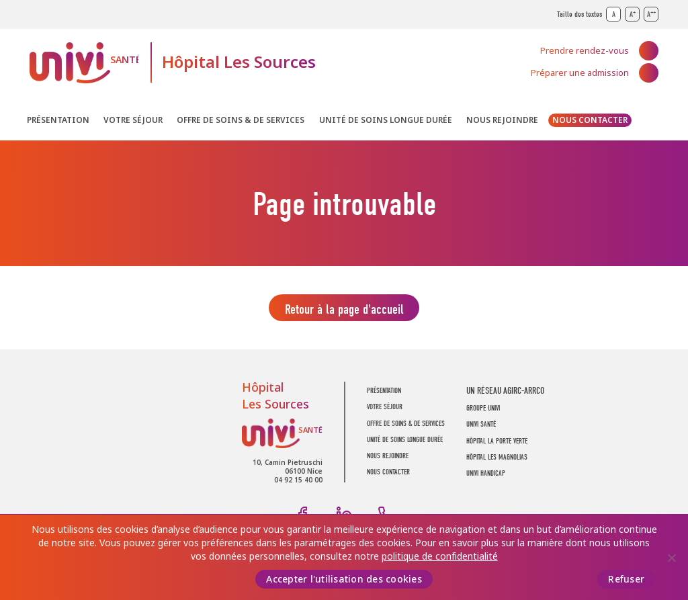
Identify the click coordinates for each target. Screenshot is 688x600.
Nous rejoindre (502, 120)
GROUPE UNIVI (483, 411)
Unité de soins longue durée (385, 120)
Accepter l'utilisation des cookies (344, 579)
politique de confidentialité (440, 556)
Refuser (626, 579)
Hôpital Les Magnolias (496, 460)
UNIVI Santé (84, 62)
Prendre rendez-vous (584, 50)
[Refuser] (671, 557)
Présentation (58, 120)
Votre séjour (133, 120)
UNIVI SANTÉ (481, 428)
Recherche (649, 123)
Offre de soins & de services (240, 120)
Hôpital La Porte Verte (496, 444)
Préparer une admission (580, 73)
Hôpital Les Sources (239, 62)
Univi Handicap (485, 477)
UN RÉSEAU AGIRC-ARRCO (505, 394)
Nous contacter (590, 120)
